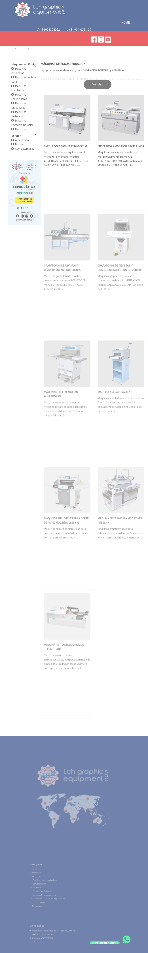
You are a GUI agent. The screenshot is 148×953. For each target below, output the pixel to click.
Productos (22, 48)
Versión (16, 135)
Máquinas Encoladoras (18, 87)
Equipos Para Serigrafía (48, 897)
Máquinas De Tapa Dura (23, 79)
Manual (17, 144)
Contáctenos (43, 909)
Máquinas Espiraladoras (19, 96)
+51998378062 (52, 944)
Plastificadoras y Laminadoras (51, 888)
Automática (20, 139)
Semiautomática (22, 148)
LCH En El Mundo (44, 906)
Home (11, 48)
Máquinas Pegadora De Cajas (22, 122)
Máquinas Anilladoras (18, 70)
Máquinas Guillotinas (18, 113)
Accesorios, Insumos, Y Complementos (53, 903)
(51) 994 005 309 (51, 941)
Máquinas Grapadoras (18, 105)
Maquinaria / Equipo (24, 64)
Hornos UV (44, 894)
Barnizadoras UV (46, 891)
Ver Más (97, 84)
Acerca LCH (43, 882)
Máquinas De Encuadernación (44, 48)
